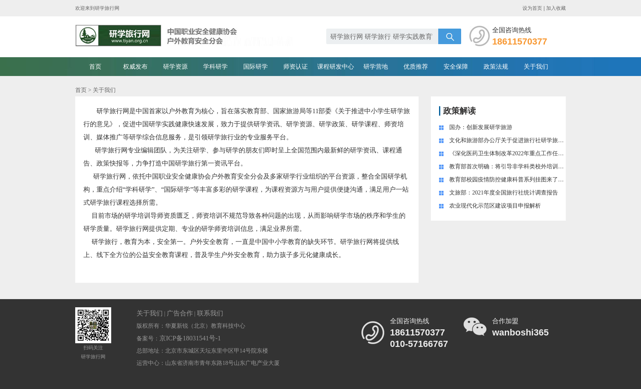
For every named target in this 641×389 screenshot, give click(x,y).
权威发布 (135, 66)
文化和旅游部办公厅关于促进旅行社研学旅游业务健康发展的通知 (532, 140)
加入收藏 (556, 8)
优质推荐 (415, 66)
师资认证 (295, 66)
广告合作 (180, 313)
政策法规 (496, 66)
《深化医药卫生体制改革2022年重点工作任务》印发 (515, 153)
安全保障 (456, 66)
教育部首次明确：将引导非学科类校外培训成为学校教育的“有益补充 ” (538, 166)
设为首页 (532, 8)
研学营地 (375, 66)
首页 (95, 66)
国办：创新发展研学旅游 (480, 127)
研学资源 (175, 66)
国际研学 (255, 66)
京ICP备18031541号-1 (190, 338)
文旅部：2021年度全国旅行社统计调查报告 (503, 193)
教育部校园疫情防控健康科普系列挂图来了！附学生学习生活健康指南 (538, 180)
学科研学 (215, 66)
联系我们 (210, 313)
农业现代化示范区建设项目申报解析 (495, 206)
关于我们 (536, 66)
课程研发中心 (335, 66)
